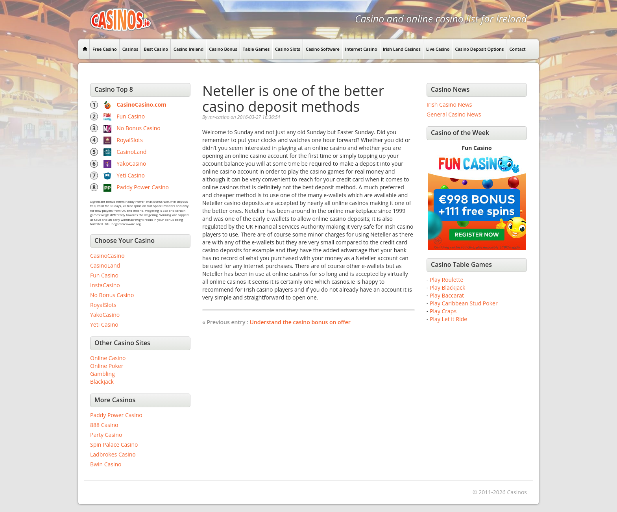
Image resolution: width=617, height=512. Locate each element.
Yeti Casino (130, 175)
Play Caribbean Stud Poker (463, 303)
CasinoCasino (107, 255)
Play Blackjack (447, 287)
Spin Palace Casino (114, 444)
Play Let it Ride (448, 319)
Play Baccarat (447, 295)
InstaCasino (105, 285)
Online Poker (106, 366)
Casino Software (323, 49)
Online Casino (108, 358)
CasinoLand (131, 151)
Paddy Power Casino (142, 187)
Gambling (102, 373)
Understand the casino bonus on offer (300, 322)
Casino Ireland (188, 49)
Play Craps (443, 311)
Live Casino (438, 49)
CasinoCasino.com (141, 104)
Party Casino (106, 434)
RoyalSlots (129, 140)
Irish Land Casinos (402, 49)
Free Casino (104, 49)
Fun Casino (130, 116)
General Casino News (454, 114)
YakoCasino (131, 163)
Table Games (256, 49)
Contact (517, 49)
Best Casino (156, 49)
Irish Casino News (449, 104)
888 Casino (104, 425)
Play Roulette (446, 279)
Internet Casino (361, 49)
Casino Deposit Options (479, 49)
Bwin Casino (105, 464)
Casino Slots (287, 49)
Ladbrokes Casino (113, 454)
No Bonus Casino (138, 128)
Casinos (130, 49)
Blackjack (102, 381)
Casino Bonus (223, 49)
